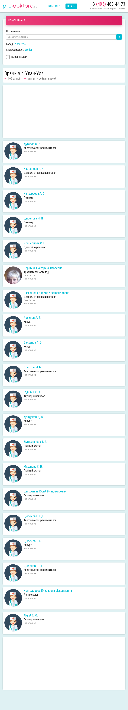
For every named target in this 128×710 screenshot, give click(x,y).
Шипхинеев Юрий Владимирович (45, 491)
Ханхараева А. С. (34, 193)
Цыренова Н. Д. (34, 516)
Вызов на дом (16, 57)
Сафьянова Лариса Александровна (46, 292)
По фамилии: (13, 31)
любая (28, 49)
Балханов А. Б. (33, 342)
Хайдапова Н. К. (34, 168)
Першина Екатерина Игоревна (43, 268)
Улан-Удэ (20, 44)
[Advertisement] (64, 111)
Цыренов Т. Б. (33, 541)
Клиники (54, 6)
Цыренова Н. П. (34, 218)
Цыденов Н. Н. (33, 565)
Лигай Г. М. (31, 615)
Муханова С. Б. (33, 466)
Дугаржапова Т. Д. (35, 441)
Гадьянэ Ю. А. (32, 392)
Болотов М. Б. (33, 367)
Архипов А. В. (32, 317)
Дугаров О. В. (32, 144)
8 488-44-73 (109, 4)
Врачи (71, 6)
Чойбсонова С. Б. (35, 243)
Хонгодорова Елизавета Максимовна (48, 590)
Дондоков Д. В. (34, 417)
